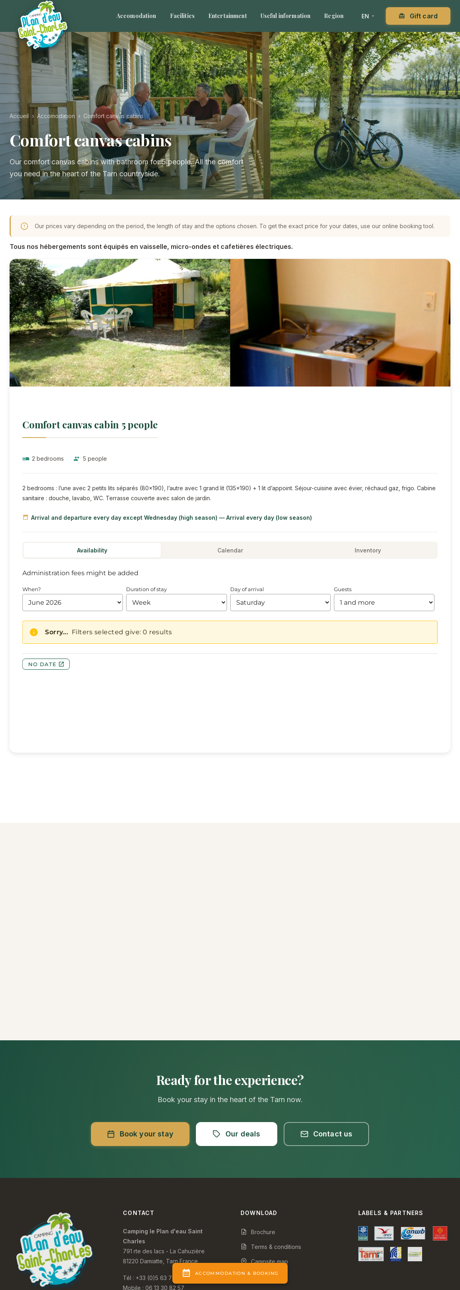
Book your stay (140, 1134)
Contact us (326, 1134)
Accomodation (136, 16)
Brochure (258, 1232)
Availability (92, 550)
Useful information (286, 16)
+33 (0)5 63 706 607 (164, 1277)
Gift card (418, 16)
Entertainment (227, 16)
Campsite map (264, 1261)
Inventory (368, 550)
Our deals (237, 1134)
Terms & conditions (271, 1246)
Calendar (230, 550)
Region (334, 16)
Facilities (182, 16)
